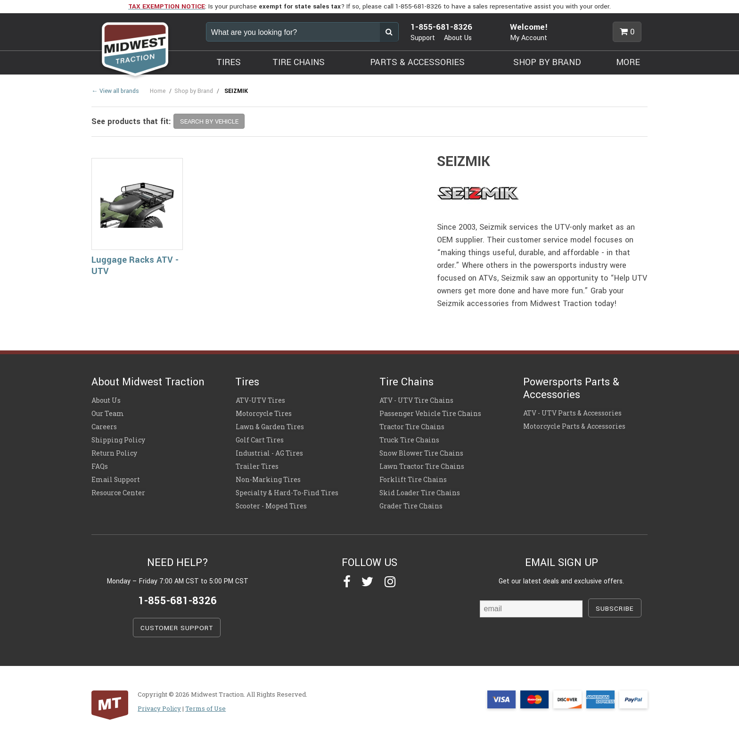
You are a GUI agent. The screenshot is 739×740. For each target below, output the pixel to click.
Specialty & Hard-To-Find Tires (286, 489)
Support (423, 38)
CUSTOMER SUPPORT (176, 623)
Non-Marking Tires (267, 477)
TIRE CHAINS (298, 62)
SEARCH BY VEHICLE (209, 121)
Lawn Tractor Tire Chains (421, 464)
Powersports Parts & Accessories (571, 388)
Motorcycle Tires (263, 413)
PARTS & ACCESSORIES (417, 62)
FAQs (99, 464)
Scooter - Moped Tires (270, 502)
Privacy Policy (159, 704)
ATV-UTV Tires (260, 400)
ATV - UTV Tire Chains (416, 400)
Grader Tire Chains (410, 502)
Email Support (115, 477)
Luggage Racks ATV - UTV (135, 266)
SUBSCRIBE (615, 604)
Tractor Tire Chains (411, 426)
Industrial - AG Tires (268, 451)
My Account (528, 38)
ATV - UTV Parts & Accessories (572, 412)
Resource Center (118, 489)
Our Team (107, 413)
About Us (458, 38)
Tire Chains (406, 382)
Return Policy (114, 451)
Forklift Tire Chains (413, 477)
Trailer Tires (256, 464)
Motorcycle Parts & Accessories (574, 425)
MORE (628, 62)
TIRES (228, 62)
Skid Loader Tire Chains (419, 489)
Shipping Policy (118, 438)
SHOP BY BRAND (547, 62)
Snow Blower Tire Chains (421, 451)
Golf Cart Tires (259, 438)
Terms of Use (205, 704)
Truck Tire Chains (409, 438)
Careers (104, 426)
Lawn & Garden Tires (269, 426)
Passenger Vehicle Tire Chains (430, 413)
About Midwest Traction (148, 382)
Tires (247, 382)
